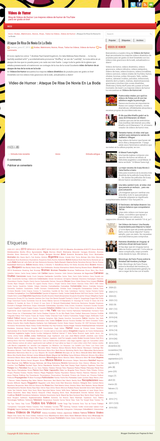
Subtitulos (24, 398)
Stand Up (65, 395)
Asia (17, 260)
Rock (83, 385)
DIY (23, 298)
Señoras (74, 390)
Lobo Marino (12, 346)
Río (43, 385)
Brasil (95, 267)
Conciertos (11, 289)
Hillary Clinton (36, 326)
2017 (44, 249)
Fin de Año (60, 313)
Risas (41, 34)
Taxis (95, 398)
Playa (43, 373)
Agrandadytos (37, 252)
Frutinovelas (73, 316)
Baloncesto (43, 262)
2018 (49, 249)
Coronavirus (87, 288)
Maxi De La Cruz (31, 353)
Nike (20, 363)
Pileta (89, 370)
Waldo (71, 416)
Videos (11, 412)
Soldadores (35, 395)
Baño (57, 262)
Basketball (11, 265)
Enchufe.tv (11, 306)
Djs (26, 298)
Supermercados (35, 398)
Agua (45, 252)
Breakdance (17, 270)
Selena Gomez (55, 390)
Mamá (74, 348)
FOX (22, 316)
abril (110, 380)
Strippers (15, 398)
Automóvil (61, 260)
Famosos (77, 311)
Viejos (9, 416)
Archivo (139, 40)
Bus (97, 270)
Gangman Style (52, 318)
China (83, 281)
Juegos (32, 338)
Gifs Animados (29, 320)
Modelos (34, 357)
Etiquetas (126, 40)
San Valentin (17, 390)
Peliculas (90, 368)
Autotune (75, 260)
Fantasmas (86, 311)
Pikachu (83, 370)
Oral (16, 365)
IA (18, 331)
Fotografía (11, 316)
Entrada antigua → (94, 154)
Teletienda (29, 400)
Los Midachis (54, 346)
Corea (69, 289)
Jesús (97, 333)
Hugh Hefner (59, 328)
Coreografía (76, 289)
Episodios (60, 306)
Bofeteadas (49, 268)
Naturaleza (84, 360)
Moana (17, 358)
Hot (40, 328)
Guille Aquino (30, 323)
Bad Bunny (87, 260)
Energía (19, 305)
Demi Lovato (17, 296)
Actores (100, 249)
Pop (27, 375)
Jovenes (89, 336)
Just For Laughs (65, 338)
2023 (111, 300)
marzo (111, 384)
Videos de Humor (19, 13)
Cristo (23, 291)
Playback (50, 373)
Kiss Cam (42, 341)
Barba (75, 262)
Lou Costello (76, 346)
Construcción (53, 288)
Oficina (93, 363)
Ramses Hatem (14, 380)
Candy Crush (32, 276)
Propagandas (21, 377)
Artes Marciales (97, 257)
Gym (46, 323)
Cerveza (74, 279)
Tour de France (90, 404)
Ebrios (50, 301)
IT (66, 333)
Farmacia (95, 311)
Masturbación (98, 350)
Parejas (10, 368)
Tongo (65, 404)
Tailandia (54, 398)
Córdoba (63, 289)
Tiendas (97, 400)
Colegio (37, 286)
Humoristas (12, 331)
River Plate (54, 385)
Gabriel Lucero (26, 318)
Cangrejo (40, 276)
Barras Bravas (97, 262)
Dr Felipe (74, 298)
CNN (96, 284)
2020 (53, 249)
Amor (63, 254)
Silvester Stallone (87, 393)
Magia (31, 348)
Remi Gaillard (93, 383)
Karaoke (86, 338)
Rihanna (38, 385)
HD (83, 323)
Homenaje (19, 328)
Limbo (80, 343)
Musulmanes (67, 360)
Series (9, 393)
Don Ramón (54, 298)
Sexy (29, 393)
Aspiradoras (34, 260)
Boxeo (84, 267)
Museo (42, 360)
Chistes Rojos (12, 284)
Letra (61, 343)
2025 (62, 249)
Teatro (100, 398)
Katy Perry (99, 338)
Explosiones (26, 311)
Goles (52, 320)
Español (23, 308)
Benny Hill (68, 265)
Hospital (34, 328)
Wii (102, 416)
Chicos (72, 281)
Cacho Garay (25, 273)
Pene (101, 368)
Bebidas (35, 265)
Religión (83, 383)
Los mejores (43, 345)
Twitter (80, 407)
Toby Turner (25, 404)
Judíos (16, 338)
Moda (28, 358)
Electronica (84, 303)
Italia (70, 333)
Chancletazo (11, 281)
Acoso (94, 249)
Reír (62, 383)
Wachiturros (54, 416)
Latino (101, 341)
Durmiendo (31, 301)
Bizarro (93, 264)
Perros (36, 370)
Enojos (34, 306)
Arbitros (44, 257)
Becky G (42, 265)
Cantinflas (57, 276)
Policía (15, 375)
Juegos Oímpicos (42, 338)
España (17, 308)
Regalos (24, 383)
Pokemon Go (95, 373)
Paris (16, 368)
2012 (18, 249)
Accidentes (78, 249)
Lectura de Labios (25, 343)
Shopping (55, 393)
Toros (82, 404)
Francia (27, 316)
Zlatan (73, 418)
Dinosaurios (11, 298)
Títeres (17, 404)
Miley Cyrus (69, 355)
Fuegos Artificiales (92, 316)
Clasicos (80, 284)
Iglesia (52, 331)
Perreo (30, 370)
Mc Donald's (50, 353)
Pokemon (86, 373)
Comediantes (54, 286)
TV (61, 406)
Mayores (42, 353)
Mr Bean (92, 357)
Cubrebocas (73, 291)
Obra (80, 363)
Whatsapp (96, 416)
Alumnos (100, 252)
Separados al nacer (86, 390)
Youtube (51, 418)
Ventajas (25, 409)
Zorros (93, 418)
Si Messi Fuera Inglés (128, 152)
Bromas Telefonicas (76, 270)
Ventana (32, 409)
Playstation (65, 373)
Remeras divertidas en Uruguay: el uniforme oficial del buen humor (134, 243)
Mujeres (99, 357)
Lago (84, 341)
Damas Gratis (93, 293)
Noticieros (56, 363)
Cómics (85, 286)
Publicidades (48, 377)
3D (65, 249)
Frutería (66, 316)
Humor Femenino (96, 328)
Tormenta (75, 404)
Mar (101, 348)
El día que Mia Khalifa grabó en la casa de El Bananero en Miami (133, 116)
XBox (37, 418)
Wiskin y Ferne (29, 418)
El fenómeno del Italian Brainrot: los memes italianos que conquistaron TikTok (134, 207)
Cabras (17, 273)
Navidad (92, 360)
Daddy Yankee (64, 293)
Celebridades (42, 279)
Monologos (52, 357)
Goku (47, 321)
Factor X (42, 311)
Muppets (36, 360)
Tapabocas (87, 398)
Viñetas (33, 416)
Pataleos (52, 368)
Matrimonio (26, 34)
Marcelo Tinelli (21, 350)
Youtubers (60, 418)
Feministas (27, 313)
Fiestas (45, 313)
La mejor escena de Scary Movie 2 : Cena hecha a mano (134, 169)
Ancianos (79, 254)
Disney (19, 298)
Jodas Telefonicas (38, 336)
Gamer (35, 318)
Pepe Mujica (12, 370)
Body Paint (40, 268)
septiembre (113, 359)
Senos (68, 390)
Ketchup (10, 341)
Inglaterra (20, 333)
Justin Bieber (77, 338)
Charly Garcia (34, 281)
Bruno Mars (90, 270)
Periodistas (22, 370)
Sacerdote (83, 388)
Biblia (75, 265)
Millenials (84, 355)
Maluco (61, 348)
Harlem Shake (63, 323)
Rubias (71, 388)
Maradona (11, 350)
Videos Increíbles (49, 413)
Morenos (66, 358)
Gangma (42, 318)
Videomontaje (98, 409)
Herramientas (20, 326)
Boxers (90, 268)
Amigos (49, 254)
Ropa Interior (40, 388)
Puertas (57, 378)
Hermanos (11, 326)
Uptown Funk (98, 407)
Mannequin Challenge (91, 348)
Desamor (51, 296)
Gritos (9, 323)
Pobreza (73, 373)
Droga (9, 301)
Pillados (94, 370)
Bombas (57, 268)
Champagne (91, 279)
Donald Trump (65, 298)
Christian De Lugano (33, 284)
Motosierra (79, 358)
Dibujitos (94, 296)
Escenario (87, 306)
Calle (64, 273)
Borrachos (64, 267)
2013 (23, 249)
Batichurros (21, 265)
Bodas (17, 34)
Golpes (58, 320)
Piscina (17, 373)
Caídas (44, 273)
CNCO (91, 284)
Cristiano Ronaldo (14, 291)
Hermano (100, 323)
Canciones (21, 276)
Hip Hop (52, 326)
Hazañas (78, 323)
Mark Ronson (60, 350)
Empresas (99, 303)
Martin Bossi (79, 350)
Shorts (62, 393)
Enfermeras (27, 306)
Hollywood (99, 326)
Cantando (49, 276)
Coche (9, 286)
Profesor (100, 375)
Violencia (40, 416)
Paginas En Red (146, 433)
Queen (79, 378)
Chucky (44, 284)
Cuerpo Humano (92, 291)
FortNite (100, 313)
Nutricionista (73, 363)
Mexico (100, 353)
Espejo (29, 308)
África (28, 252)
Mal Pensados (39, 348)
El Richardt (55, 303)
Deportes (27, 296)
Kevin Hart (18, 341)
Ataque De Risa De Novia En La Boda (29, 42)
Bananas (50, 262)
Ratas (34, 380)
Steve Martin (84, 395)
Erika (67, 306)
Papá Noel (64, 365)
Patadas (45, 368)
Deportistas (36, 296)
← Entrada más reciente (19, 154)
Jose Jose (64, 336)
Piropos (10, 373)
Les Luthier (47, 343)
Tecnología (12, 400)
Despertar (80, 296)
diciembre (112, 346)
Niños (26, 363)
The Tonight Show (87, 400)
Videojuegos (78, 409)
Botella (72, 268)
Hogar (71, 325)
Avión (81, 260)
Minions (92, 355)
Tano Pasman (76, 398)
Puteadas (73, 377)
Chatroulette (44, 281)
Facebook (35, 311)
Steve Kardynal (74, 395)
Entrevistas (51, 305)
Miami (24, 355)
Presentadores (45, 375)
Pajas (35, 365)
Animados (99, 254)
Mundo (17, 360)
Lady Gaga (71, 341)
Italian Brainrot (78, 333)
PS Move (30, 378)
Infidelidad (11, 333)
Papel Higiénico (81, 365)
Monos (60, 358)
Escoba (94, 306)
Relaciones (68, 383)
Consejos (43, 289)
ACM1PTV (88, 249)
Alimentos (92, 252)
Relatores (76, 383)
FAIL (48, 310)
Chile (78, 281)
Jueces (26, 338)
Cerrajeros (67, 279)
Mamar (79, 348)
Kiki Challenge (27, 341)
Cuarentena (46, 291)
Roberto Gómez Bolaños (67, 385)
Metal (90, 353)
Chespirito (59, 281)
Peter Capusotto (51, 370)
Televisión (37, 400)
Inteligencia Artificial (50, 333)
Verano (39, 409)
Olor (98, 363)
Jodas (27, 336)
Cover (101, 289)
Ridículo (32, 385)
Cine (69, 284)
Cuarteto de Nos (57, 291)
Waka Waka (64, 416)
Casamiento (16, 279)
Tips (12, 404)
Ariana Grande (64, 257)
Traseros (35, 407)
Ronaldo (23, 388)
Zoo (84, 418)
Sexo (24, 393)
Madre (25, 348)
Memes (58, 352)
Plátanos (36, 373)
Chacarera (82, 279)
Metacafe (84, 353)
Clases (73, 284)
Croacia (29, 291)
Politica (22, 375)
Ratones (40, 380)
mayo (110, 376)
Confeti (36, 289)
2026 (111, 287)
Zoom (88, 418)
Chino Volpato (91, 281)
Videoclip (59, 409)
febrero (111, 388)
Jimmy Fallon (18, 336)
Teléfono (20, 400)
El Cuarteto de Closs (23, 303)
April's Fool (30, 257)
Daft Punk (84, 293)
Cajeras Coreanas (55, 273)
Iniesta (33, 333)
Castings (24, 279)
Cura (27, 293)
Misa (97, 355)
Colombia (43, 286)
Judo (21, 338)
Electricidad (65, 303)
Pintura (100, 370)
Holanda (78, 326)
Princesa (93, 375)
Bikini (87, 265)
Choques (21, 284)
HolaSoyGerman (88, 325)
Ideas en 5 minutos (43, 331)
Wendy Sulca (87, 416)
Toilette (59, 404)
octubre (111, 354)
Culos (101, 291)
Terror (67, 400)
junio (110, 371)
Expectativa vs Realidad (94, 308)
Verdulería (46, 409)
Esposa (36, 308)
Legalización (37, 343)
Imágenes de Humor (85, 331)
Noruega (32, 363)
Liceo (75, 343)
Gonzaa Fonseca (68, 321)
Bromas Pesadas (59, 270)
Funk (101, 316)
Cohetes (30, 286)
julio (110, 367)
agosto (111, 363)
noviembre (113, 350)
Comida (92, 286)
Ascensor (11, 260)
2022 (111, 304)
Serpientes (17, 393)
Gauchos (91, 318)
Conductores (28, 289)
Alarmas (52, 252)
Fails (53, 310)
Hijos (28, 325)
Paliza (40, 365)
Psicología (37, 378)
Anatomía (70, 254)
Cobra (101, 284)
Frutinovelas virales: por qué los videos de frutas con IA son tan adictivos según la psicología (133, 98)
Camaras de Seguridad (83, 273)
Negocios (100, 360)
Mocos (23, 358)
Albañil (59, 252)
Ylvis (46, 418)
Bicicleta (81, 265)
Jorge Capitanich (53, 336)
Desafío (44, 296)
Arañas (37, 257)
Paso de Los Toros (35, 368)
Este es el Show (68, 308)
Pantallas (56, 365)
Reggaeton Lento (44, 383)
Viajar (53, 409)
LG (71, 343)
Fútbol (17, 318)
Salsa (89, 388)
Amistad (56, 254)
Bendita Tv (50, 265)
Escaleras (79, 306)
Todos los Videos (52, 34)
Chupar (57, 284)
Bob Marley (26, 268)
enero (110, 393)
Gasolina (67, 318)
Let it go (55, 343)
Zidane (67, 418)
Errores (72, 306)
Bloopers (17, 267)
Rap (30, 380)
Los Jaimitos (32, 346)
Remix (101, 383)
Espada (10, 308)
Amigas (42, 254)
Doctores (38, 298)
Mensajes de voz (69, 353)
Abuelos (70, 249)
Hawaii (71, 323)
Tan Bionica (64, 398)
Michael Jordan (32, 355)
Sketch (18, 395)
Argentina (53, 257)
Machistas (18, 348)
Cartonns (85, 276)
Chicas (67, 281)
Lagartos (78, 341)
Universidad (88, 407)
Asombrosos (24, 260)
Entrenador (42, 306)
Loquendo (22, 345)
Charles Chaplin (23, 281)
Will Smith (19, 418)
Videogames (68, 409)
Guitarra (39, 323)
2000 (9, 249)
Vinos (28, 416)
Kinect (36, 341)
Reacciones (48, 380)
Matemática (11, 353)
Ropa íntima (50, 388)
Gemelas (10, 321)
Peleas (83, 368)
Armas (84, 257)
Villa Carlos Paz (19, 416)
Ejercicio (56, 301)
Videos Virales (95, 412)
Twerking (66, 407)
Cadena (34, 273)
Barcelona (81, 262)
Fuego (81, 316)
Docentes (31, 298)
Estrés (77, 308)
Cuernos (82, 291)
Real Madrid (57, 380)
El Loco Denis (45, 303)
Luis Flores (86, 346)
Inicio (9, 26)
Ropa (34, 388)
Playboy (57, 373)
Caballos (10, 273)
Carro (75, 276)
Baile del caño (22, 262)
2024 (111, 296)
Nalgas (76, 360)
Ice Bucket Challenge (27, 331)
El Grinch (35, 303)
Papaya (72, 365)
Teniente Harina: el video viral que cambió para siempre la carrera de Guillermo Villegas (134, 135)
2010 (111, 407)
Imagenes (73, 331)
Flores (72, 313)
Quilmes (85, 378)
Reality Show (76, 380)
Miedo (48, 355)
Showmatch (75, 393)
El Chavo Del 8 (95, 301)
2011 (13, 249)
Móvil (86, 358)
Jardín (92, 333)
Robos (79, 385)
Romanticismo (13, 388)
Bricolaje (37, 270)
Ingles (27, 333)
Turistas (55, 407)
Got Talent (86, 321)
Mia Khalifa (17, 355)
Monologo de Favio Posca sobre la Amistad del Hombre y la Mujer (134, 260)
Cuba (66, 291)
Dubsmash (16, 301)
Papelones (91, 365)
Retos (27, 385)
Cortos (95, 288)
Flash (67, 313)
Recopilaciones (90, 380)
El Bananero (65, 301)
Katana (92, 338)
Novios (35, 34)
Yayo (41, 418)
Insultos (39, 333)
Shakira (34, 393)
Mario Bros (51, 350)
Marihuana (42, 350)
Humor (69, 328)
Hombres (11, 328)
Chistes (100, 281)
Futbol (10, 318)
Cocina (15, 286)
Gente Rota (18, 321)
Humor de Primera (81, 328)
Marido (34, 350)
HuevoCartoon (48, 328)
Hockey (66, 326)
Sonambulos (51, 395)
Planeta (30, 373)
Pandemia (47, 365)
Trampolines (12, 407)
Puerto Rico (64, 378)
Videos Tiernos (80, 413)
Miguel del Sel (57, 355)
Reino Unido (55, 383)
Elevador (92, 303)
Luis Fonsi (95, 346)
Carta (80, 276)
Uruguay (11, 409)
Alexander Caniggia (80, 252)
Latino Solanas (12, 343)
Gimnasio (41, 320)
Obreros (86, 363)
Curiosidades (36, 293)
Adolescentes (13, 252)
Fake (59, 311)
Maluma (68, 348)
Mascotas (88, 350)
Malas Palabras (52, 348)
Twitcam (74, 407)
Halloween (52, 323)
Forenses (93, 313)
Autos (68, 260)
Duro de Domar (41, 301)
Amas (17, 254)
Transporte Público (24, 407)
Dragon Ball (94, 298)
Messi (78, 353)
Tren (41, 407)
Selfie (64, 390)
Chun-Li (51, 284)
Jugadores (53, 338)
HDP (87, 323)
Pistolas (23, 373)
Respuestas (19, 385)
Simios (97, 393)
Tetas (73, 400)
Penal (97, 368)
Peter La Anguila (67, 370)
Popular (112, 40)
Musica (49, 360)
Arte (89, 257)
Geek (101, 318)
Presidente (65, 375)
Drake (101, 298)
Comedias (65, 286)
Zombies (79, 418)
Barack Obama (66, 262)
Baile (14, 262)
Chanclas (99, 279)
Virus (46, 416)
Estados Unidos (54, 308)
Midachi (42, 355)
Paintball (29, 365)
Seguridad (46, 390)
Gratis (101, 321)
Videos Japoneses (64, 413)
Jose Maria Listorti (77, 336)
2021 (57, 249)
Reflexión (17, 383)
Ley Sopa (66, 343)
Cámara (70, 273)
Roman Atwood (98, 385)
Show (67, 393)
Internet (62, 333)
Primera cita (75, 375)
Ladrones (62, 341)
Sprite (58, 395)
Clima (86, 284)
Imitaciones (98, 331)
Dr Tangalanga (83, 298)
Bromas (45, 270)
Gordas (79, 320)
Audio (49, 260)
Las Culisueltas (92, 341)
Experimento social (14, 311)
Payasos (70, 368)
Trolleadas (48, 407)
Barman (89, 262)
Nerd (9, 363)
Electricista (75, 303)
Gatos (85, 318)
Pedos (77, 368)
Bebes (29, 264)
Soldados (43, 395)
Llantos (100, 343)
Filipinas (52, 313)
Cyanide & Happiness (50, 293)
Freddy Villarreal (51, 316)
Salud (97, 388)
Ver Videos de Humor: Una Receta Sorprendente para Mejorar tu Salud (135, 225)
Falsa (63, 311)
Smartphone (26, 395)
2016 (39, 249)
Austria (55, 260)
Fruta (60, 316)
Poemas (79, 373)
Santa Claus (27, 390)
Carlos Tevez (67, 276)
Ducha (23, 301)
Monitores (42, 358)
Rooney (29, 388)
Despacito (73, 296)
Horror (27, 328)
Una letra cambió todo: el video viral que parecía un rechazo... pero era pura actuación (135, 187)
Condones (19, 289)
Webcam (78, 416)
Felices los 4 (17, 313)
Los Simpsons (65, 346)
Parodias (23, 368)
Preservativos (56, 375)
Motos (72, 358)
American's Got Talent (29, 254)
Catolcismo (32, 279)
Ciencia (63, 284)
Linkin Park (87, 343)
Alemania (67, 252)
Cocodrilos (22, 286)
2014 (29, 249)
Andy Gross (88, 254)
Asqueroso (43, 260)
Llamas (95, 343)
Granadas (94, 321)
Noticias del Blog (43, 363)
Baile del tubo (33, 262)
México (9, 355)
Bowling (78, 268)
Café (39, 273)
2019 (111, 317)
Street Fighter (95, 395)
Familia (69, 311)
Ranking (24, 380)
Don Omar (46, 298)
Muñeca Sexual (26, 360)
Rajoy (91, 378)
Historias (59, 326)
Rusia (76, 388)
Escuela (100, 306)
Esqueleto (42, 308)
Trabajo (100, 403)
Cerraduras (58, 279)
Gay (97, 318)
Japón (87, 333)
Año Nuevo (21, 257)
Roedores (88, 385)
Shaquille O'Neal (44, 393)
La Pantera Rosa (53, 341)
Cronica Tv (37, 291)
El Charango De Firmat (80, 301)
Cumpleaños (19, 293)
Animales (11, 257)
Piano (77, 370)
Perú (41, 370)
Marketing (69, 350)
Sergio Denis (98, 390)
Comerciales (76, 286)
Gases (61, 318)
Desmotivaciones (62, 296)
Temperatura (47, 400)
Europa (82, 308)
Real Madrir (66, 380)
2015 (34, 249)
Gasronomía (76, 318)
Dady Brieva (75, 293)
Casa (92, 276)
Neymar (15, 363)
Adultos (22, 252)
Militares (77, 355)
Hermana (92, 323)
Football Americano (82, 313)
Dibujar (87, 296)
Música (58, 360)
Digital (101, 296)
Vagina (18, 409)
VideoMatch (88, 409)
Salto (93, 388)
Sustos (46, 397)
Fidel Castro (37, 313)
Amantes (10, 254)
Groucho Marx (18, 323)
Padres (22, 365)
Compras (100, 286)
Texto (78, 400)
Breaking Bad (27, 270)
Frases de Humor (37, 316)
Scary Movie (37, 390)
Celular (51, 279)
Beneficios (59, 265)
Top (69, 403)
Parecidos (99, 365)
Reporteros (11, 385)
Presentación (34, 375)
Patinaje (59, 368)
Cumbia (10, 293)
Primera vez (84, 375)
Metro (95, 353)
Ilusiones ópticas (62, 331)
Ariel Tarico (75, 257)
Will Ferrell (11, 418)
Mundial (10, 360)
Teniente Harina (59, 400)
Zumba (98, 418)
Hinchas (45, 325)
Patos (64, 368)
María (29, 350)
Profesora (10, 378)
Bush (101, 270)
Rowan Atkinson (61, 388)
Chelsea (52, 281)
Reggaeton (33, 383)
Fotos (17, 316)
